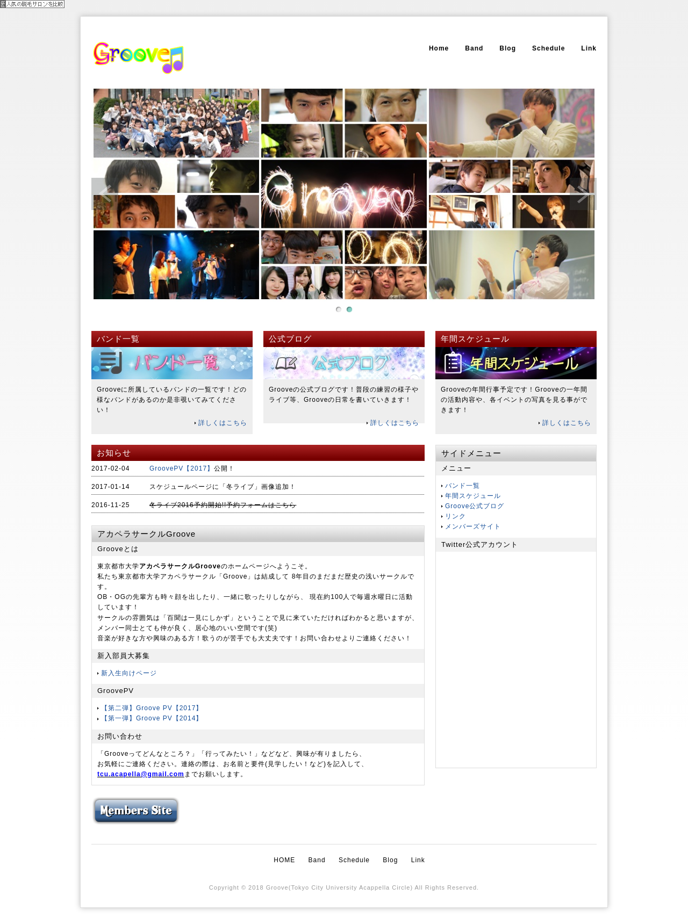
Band (474, 48)
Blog (507, 48)
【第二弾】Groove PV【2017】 (152, 708)
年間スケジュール (473, 496)
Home (439, 48)
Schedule (548, 48)
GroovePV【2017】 (181, 468)
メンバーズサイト (473, 526)
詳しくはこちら (222, 423)
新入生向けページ (129, 673)
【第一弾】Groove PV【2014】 (152, 718)
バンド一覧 (462, 485)
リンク (455, 516)
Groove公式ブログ (474, 506)
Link (589, 48)
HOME (284, 860)
